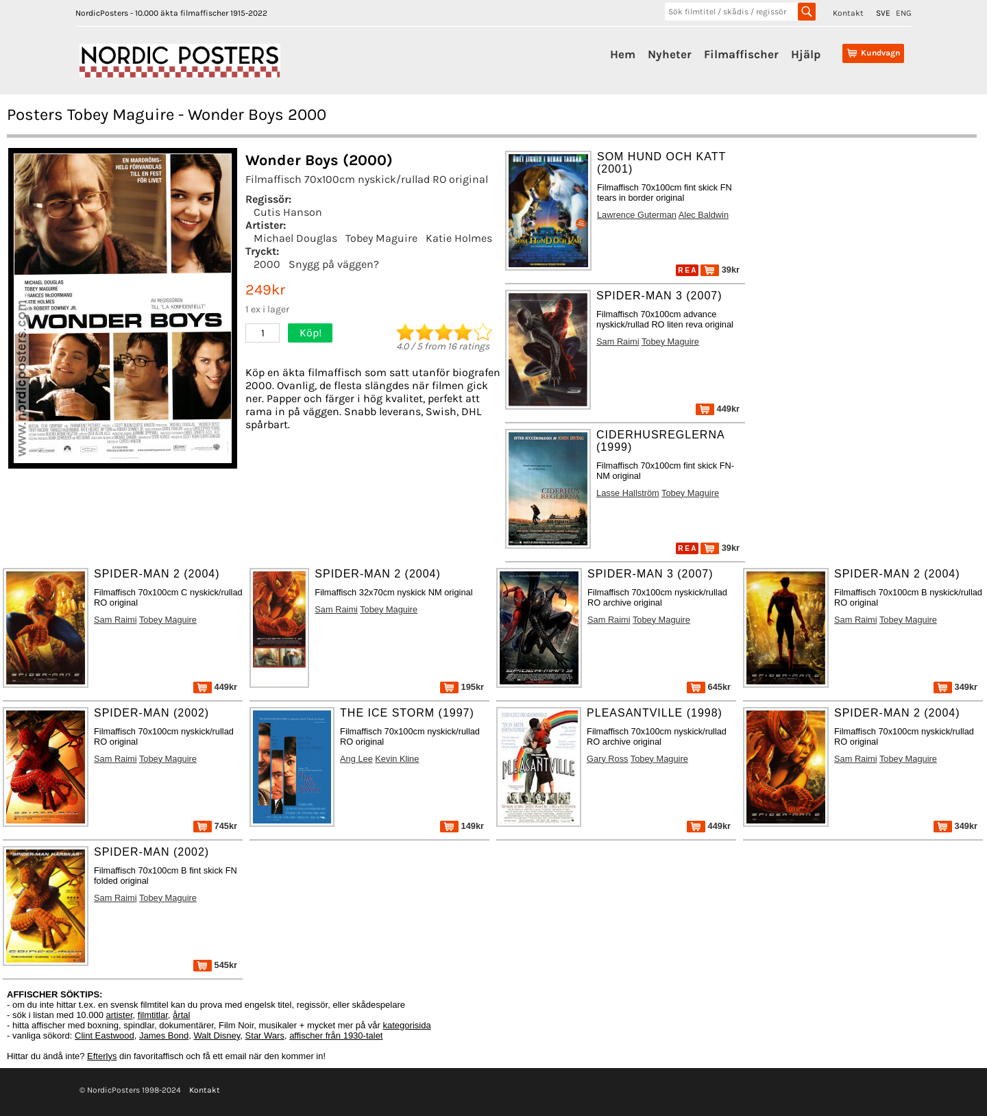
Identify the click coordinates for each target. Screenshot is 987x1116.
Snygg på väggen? (334, 264)
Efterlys (102, 1056)
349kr (955, 687)
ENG (904, 13)
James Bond (163, 1035)
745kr (215, 826)
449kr (718, 409)
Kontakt (848, 13)
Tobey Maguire (381, 238)
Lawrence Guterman (637, 215)
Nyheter (670, 54)
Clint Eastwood (104, 1035)
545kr (215, 965)
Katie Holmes (459, 238)
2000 (267, 264)
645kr (709, 687)
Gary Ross (607, 759)
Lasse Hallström (627, 493)
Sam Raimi (617, 341)
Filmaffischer (741, 54)
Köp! (310, 332)
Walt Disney (216, 1035)
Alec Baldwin (704, 215)
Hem (622, 54)
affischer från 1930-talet (335, 1035)
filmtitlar (153, 1015)
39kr (720, 269)
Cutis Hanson (288, 212)
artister (119, 1015)
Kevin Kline (397, 759)
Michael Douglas (295, 238)
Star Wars (264, 1035)
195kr (462, 687)
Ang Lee (356, 759)
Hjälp (805, 54)
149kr (462, 826)
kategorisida (407, 1025)
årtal (181, 1015)
